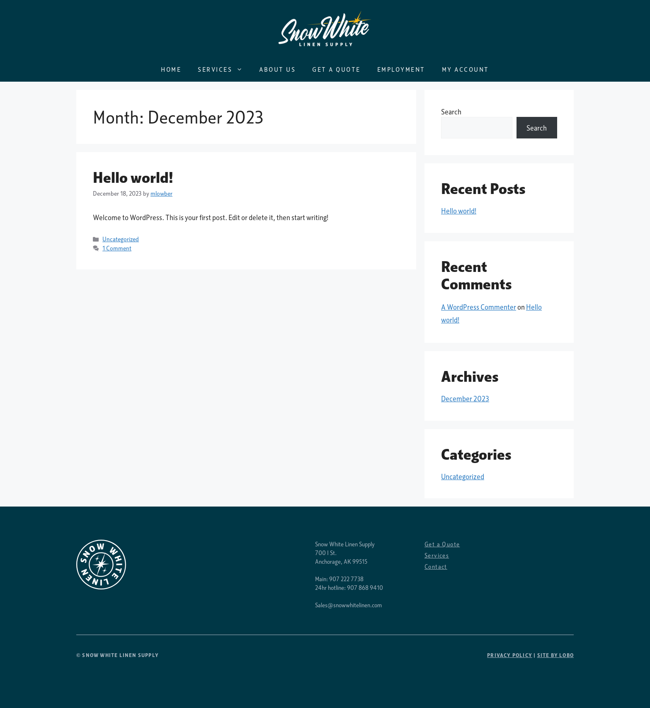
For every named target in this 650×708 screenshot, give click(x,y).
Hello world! (133, 177)
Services (224, 69)
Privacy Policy (509, 655)
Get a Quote (336, 69)
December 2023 (465, 398)
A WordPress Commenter (478, 307)
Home (171, 69)
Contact (435, 566)
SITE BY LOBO (555, 655)
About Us (277, 69)
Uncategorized (120, 239)
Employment (401, 69)
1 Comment (116, 248)
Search (451, 111)
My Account (465, 69)
